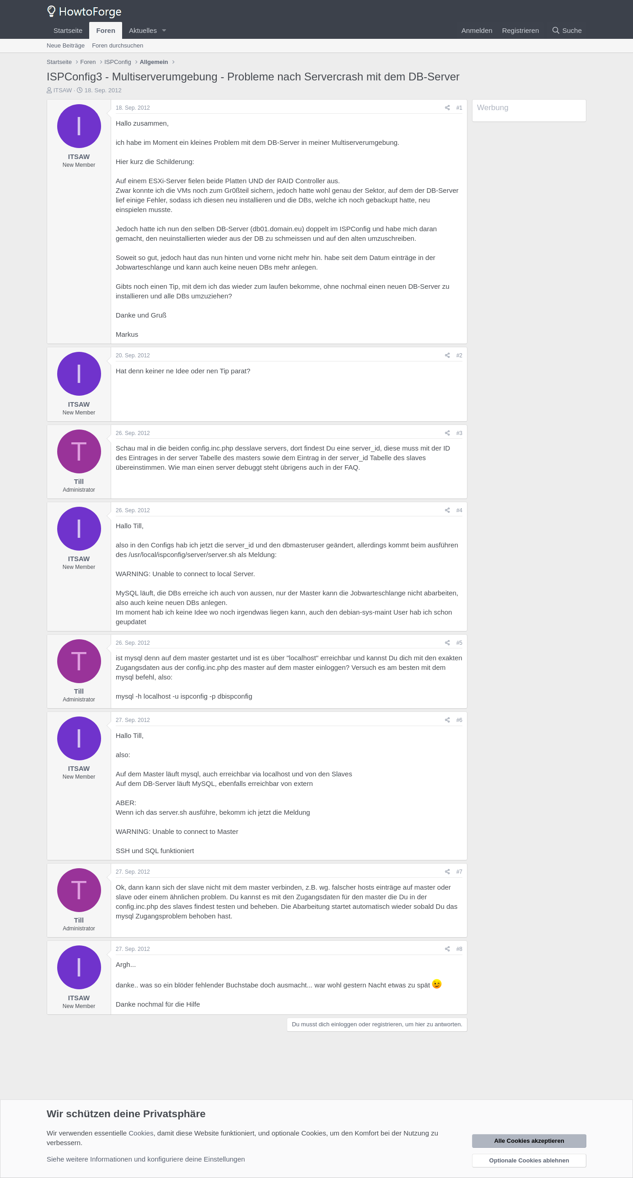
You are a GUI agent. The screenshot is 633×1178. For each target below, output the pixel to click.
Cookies (141, 1133)
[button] (164, 30)
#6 (459, 720)
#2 (459, 355)
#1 (459, 108)
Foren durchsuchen (117, 45)
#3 (459, 433)
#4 (459, 510)
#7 (459, 872)
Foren (105, 30)
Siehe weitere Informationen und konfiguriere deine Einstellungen (146, 1159)
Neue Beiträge (66, 45)
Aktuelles (143, 30)
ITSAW (63, 90)
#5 (459, 643)
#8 (459, 949)
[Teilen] (447, 108)
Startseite (68, 30)
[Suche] (566, 30)
